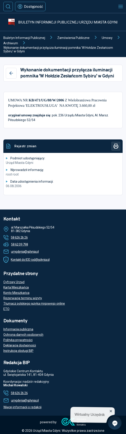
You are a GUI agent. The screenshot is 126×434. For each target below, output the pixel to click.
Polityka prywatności (18, 340)
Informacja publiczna (18, 329)
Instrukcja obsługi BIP (18, 351)
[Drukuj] (115, 146)
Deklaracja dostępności (19, 345)
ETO (6, 309)
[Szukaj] (8, 6)
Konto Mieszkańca (16, 293)
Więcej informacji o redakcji (22, 407)
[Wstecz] (11, 73)
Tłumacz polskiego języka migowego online (34, 303)
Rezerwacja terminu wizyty (22, 298)
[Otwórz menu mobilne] (120, 6)
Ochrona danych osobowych (23, 334)
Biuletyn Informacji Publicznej (24, 38)
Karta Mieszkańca (16, 287)
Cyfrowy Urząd (13, 282)
